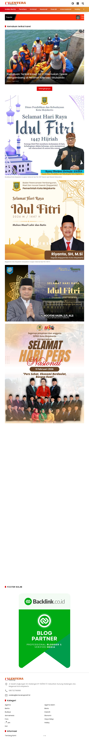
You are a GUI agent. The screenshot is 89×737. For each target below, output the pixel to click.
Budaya (8, 712)
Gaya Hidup (49, 719)
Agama (8, 705)
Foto (6, 719)
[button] (72, 3)
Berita (7, 708)
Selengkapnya (44, 89)
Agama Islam (49, 705)
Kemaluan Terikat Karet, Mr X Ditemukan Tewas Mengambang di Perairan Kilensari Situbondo (37, 75)
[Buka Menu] (77, 3)
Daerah (9, 71)
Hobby (47, 722)
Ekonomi (47, 715)
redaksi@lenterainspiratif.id (19, 695)
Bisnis (46, 708)
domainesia (9, 715)
